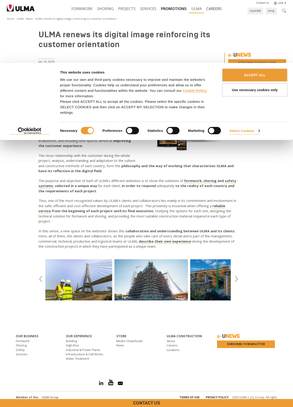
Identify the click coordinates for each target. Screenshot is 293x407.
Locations (173, 350)
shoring (210, 180)
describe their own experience (165, 241)
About (171, 341)
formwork (193, 180)
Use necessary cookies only (255, 27)
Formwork (23, 341)
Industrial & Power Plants (83, 350)
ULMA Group (50, 397)
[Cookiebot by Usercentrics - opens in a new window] (30, 68)
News (120, 345)
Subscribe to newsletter (246, 344)
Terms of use (189, 397)
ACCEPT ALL (255, 12)
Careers (172, 345)
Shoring (21, 345)
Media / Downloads (129, 341)
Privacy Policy (217, 397)
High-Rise (72, 345)
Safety (20, 350)
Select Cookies (242, 68)
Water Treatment (77, 358)
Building (71, 341)
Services (21, 354)
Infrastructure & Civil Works (84, 354)
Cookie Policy (195, 27)
